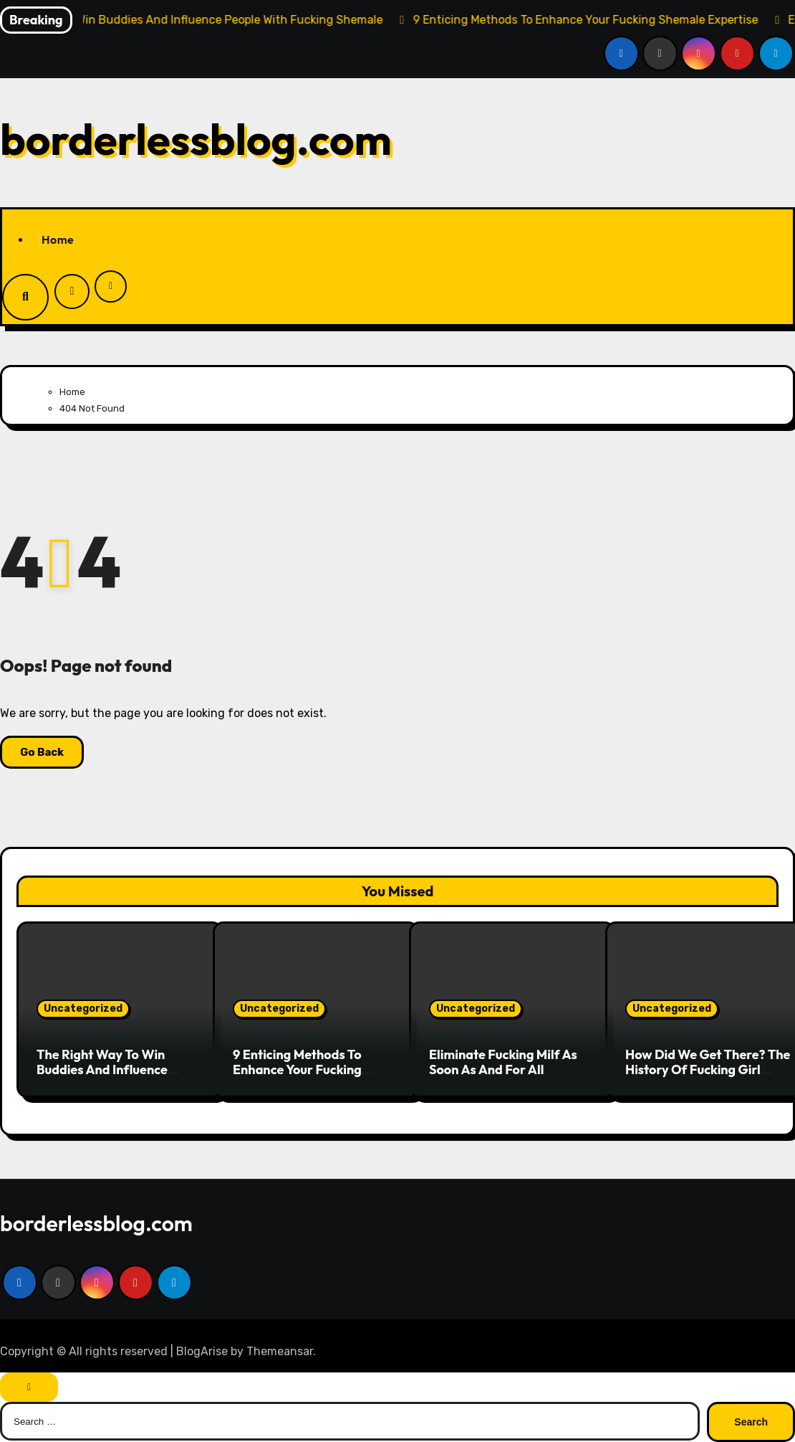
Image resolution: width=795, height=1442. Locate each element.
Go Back (42, 752)
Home (58, 239)
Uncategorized (83, 1008)
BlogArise (202, 1351)
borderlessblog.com (196, 139)
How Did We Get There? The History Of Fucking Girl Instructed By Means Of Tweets (707, 1077)
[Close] (29, 1387)
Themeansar (279, 1351)
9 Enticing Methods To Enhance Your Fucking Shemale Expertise (297, 1070)
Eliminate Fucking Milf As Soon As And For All (503, 1062)
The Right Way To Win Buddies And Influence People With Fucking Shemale (102, 1077)
